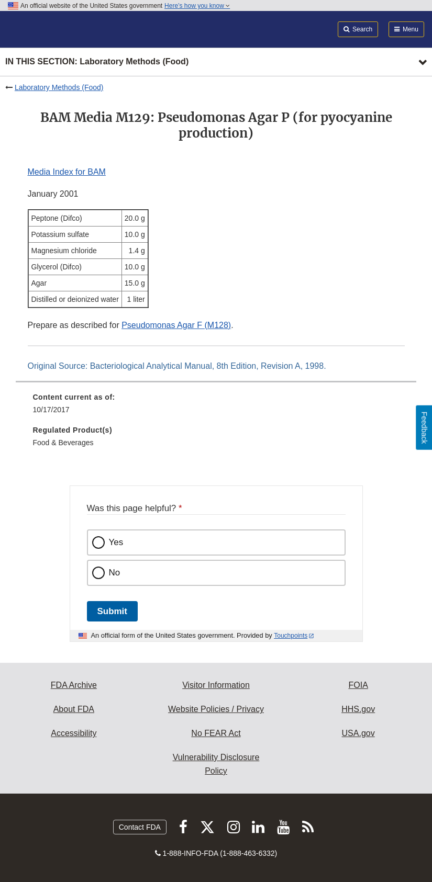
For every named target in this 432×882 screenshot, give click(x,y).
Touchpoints (290, 635)
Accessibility (73, 733)
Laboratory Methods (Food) (59, 87)
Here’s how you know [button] (197, 5)
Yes (116, 542)
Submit (112, 611)
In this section (97, 62)
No (114, 573)
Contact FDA (140, 827)
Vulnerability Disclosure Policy (216, 764)
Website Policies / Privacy (216, 709)
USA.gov (358, 733)
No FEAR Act (215, 733)
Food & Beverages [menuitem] (63, 442)
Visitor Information (216, 685)
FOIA (358, 685)
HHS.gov (358, 709)
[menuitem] (216, 407)
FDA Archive (74, 685)
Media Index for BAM (67, 171)
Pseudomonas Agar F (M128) (176, 325)
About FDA (73, 709)
